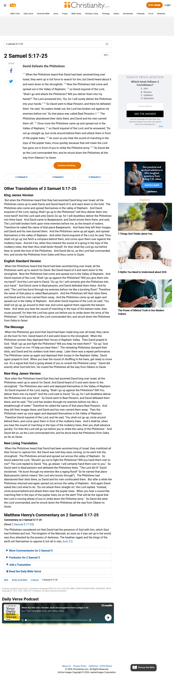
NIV (106, 55)
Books (19, 580)
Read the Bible (43, 14)
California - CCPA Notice (100, 666)
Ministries (161, 14)
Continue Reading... (67, 165)
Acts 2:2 (68, 541)
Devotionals (128, 14)
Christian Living (91, 14)
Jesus (55, 14)
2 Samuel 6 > (95, 177)
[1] (96, 114)
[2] (44, 158)
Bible (6, 580)
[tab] (58, 550)
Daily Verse (28, 14)
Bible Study (76, 14)
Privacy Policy (80, 666)
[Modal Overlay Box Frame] (145, 101)
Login (168, 5)
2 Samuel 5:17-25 (22, 524)
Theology (106, 14)
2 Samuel (35, 580)
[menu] (5, 6)
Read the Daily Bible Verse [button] (23, 571)
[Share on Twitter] (11, 81)
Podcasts (141, 14)
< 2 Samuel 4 (21, 177)
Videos (116, 14)
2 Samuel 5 (57, 177)
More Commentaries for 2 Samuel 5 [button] (29, 550)
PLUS (150, 14)
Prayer (65, 14)
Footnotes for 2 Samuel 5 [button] (23, 557)
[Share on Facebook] (11, 71)
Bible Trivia (15, 14)
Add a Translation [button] (18, 564)
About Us (66, 666)
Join (154, 5)
